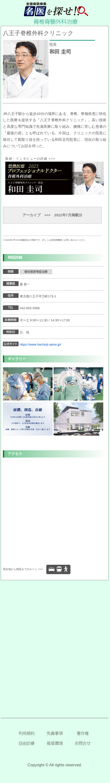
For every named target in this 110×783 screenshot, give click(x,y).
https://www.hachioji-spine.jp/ (40, 344)
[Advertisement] (55, 641)
